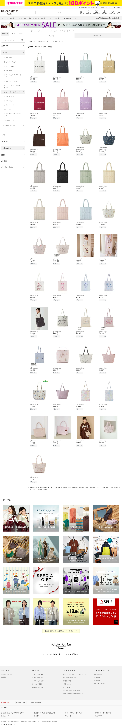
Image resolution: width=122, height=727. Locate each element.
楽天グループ (105, 7)
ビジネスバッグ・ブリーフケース (12, 87)
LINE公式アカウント (100, 683)
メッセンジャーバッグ (11, 81)
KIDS (21, 34)
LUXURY (3, 677)
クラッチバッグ (9, 105)
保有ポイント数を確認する (103, 713)
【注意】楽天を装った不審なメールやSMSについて (61, 631)
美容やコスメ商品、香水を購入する (44, 713)
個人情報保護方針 (13, 721)
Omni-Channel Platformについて (73, 694)
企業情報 (3, 721)
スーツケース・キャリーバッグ (12, 115)
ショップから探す (38, 677)
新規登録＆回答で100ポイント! (89, 7)
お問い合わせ (67, 684)
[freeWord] (13, 40)
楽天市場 (117, 7)
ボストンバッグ (9, 96)
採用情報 (55, 721)
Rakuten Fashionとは (69, 677)
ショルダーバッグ (10, 62)
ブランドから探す (38, 674)
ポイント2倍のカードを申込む (74, 713)
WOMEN (5, 34)
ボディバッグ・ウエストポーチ (12, 76)
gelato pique (38, 31)
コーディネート (98, 35)
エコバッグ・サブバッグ (12, 92)
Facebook (97, 677)
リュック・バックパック (12, 66)
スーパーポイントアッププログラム (74, 674)
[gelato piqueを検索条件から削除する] (23, 148)
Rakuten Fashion (6, 674)
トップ (30, 31)
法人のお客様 (67, 687)
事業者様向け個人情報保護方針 (30, 721)
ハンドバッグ (8, 70)
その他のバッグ (9, 120)
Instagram (97, 680)
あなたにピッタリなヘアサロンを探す (12, 713)
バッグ (5, 52)
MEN (13, 34)
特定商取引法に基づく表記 (71, 690)
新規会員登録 (98, 674)
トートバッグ (8, 57)
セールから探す (37, 684)
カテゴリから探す (38, 681)
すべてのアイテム (38, 687)
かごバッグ (7, 109)
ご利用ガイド (67, 681)
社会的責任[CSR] (45, 721)
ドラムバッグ (8, 101)
